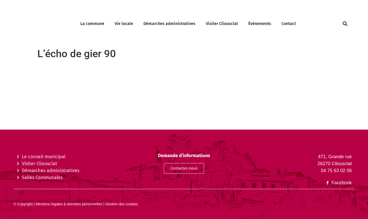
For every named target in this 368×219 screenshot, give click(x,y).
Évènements (259, 23)
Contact (288, 23)
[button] (345, 24)
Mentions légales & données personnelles (68, 204)
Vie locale (124, 23)
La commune (92, 23)
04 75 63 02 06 (336, 170)
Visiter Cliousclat (222, 23)
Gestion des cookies (121, 204)
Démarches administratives (169, 23)
